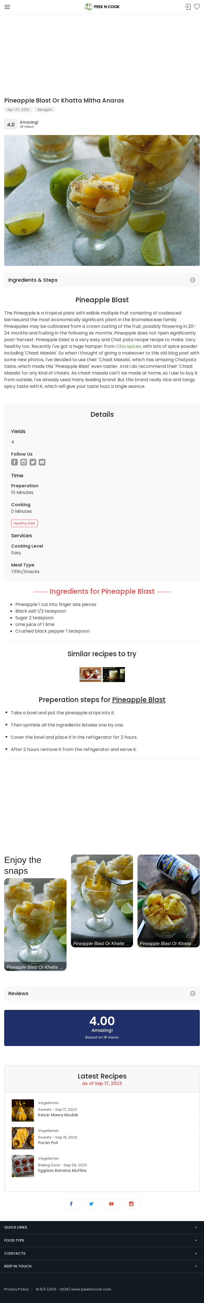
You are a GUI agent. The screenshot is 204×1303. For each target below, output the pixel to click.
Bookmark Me (197, 7)
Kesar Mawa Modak (58, 1115)
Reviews (18, 993)
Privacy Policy (16, 1289)
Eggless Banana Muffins (62, 1170)
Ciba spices (128, 346)
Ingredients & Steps (33, 279)
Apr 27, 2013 (18, 109)
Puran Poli (48, 1142)
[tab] (102, 280)
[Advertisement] (102, 52)
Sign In (188, 7)
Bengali (45, 109)
